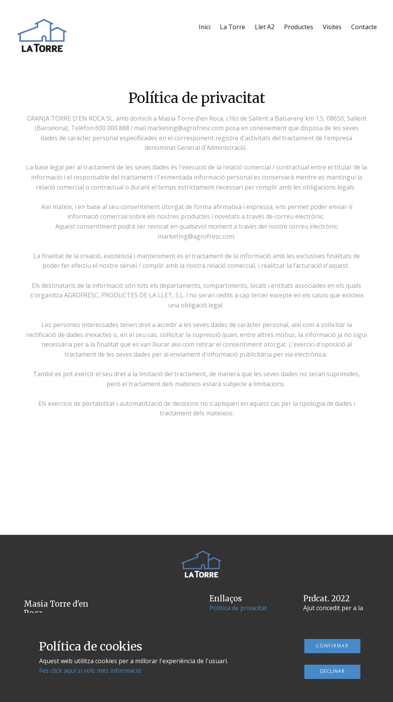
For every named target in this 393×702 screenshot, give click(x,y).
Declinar (332, 671)
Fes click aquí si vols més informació (90, 670)
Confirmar (332, 645)
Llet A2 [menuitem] (264, 27)
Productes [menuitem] (298, 27)
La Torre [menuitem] (232, 27)
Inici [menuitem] (204, 27)
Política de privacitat (238, 608)
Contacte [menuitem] (364, 27)
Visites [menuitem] (332, 27)
